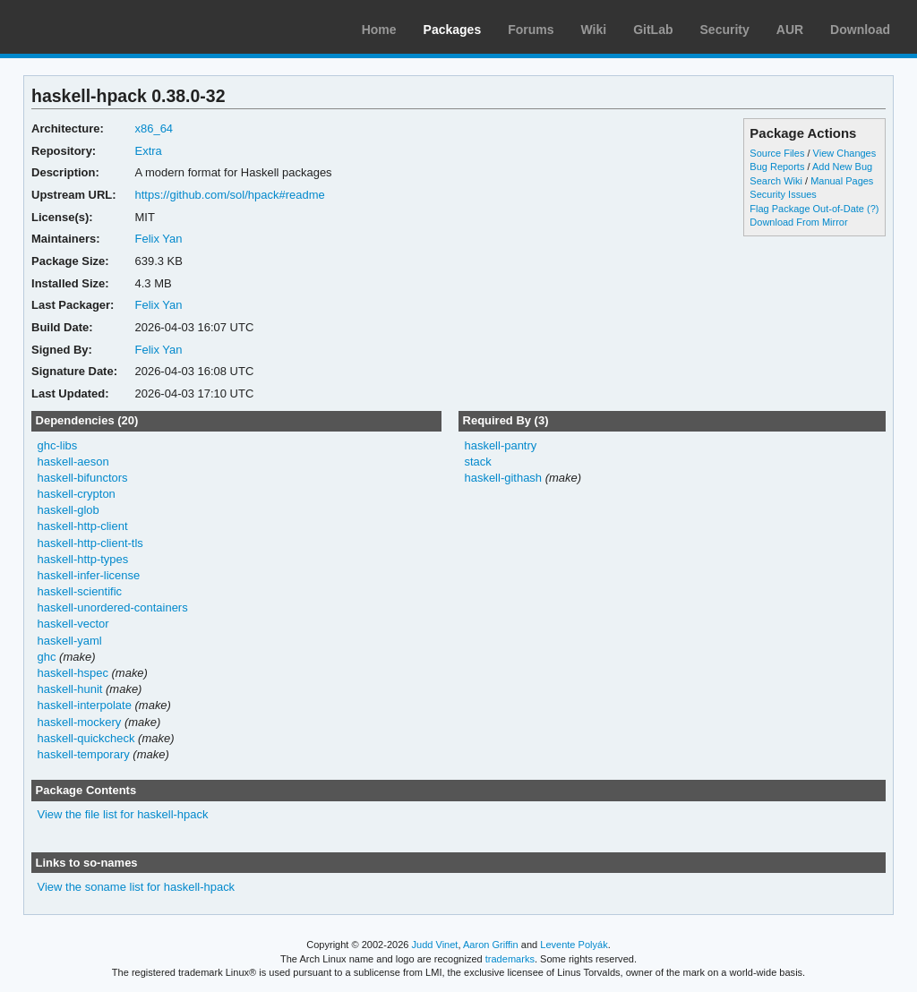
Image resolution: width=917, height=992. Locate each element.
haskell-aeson (73, 461)
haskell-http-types (83, 559)
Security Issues (783, 194)
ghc (47, 656)
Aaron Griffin (490, 944)
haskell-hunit (70, 689)
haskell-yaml (70, 640)
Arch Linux (98, 27)
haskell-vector (73, 623)
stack (477, 461)
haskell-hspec (73, 673)
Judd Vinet (435, 944)
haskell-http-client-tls (90, 543)
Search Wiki (776, 180)
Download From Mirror (798, 222)
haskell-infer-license (89, 575)
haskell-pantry (500, 445)
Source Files (777, 153)
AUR (789, 29)
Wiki (594, 29)
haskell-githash (503, 477)
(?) (872, 208)
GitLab (653, 29)
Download (860, 29)
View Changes (845, 153)
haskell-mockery (80, 722)
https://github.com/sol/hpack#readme (229, 194)
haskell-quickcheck (86, 738)
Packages (453, 29)
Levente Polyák (573, 944)
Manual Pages (841, 180)
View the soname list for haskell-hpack (137, 887)
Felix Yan (158, 238)
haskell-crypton (77, 493)
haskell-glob (68, 510)
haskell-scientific (80, 591)
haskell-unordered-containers (113, 607)
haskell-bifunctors (83, 477)
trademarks (510, 959)
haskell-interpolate (85, 705)
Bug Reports (777, 166)
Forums (530, 29)
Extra (147, 151)
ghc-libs (58, 445)
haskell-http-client (83, 526)
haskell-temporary (84, 754)
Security (725, 29)
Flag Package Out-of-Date (807, 208)
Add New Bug (842, 166)
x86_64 (153, 128)
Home (379, 29)
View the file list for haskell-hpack (123, 814)
